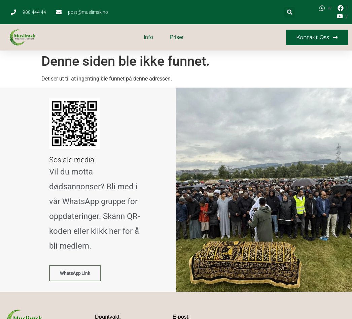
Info (148, 37)
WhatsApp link (75, 273)
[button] (289, 12)
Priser (176, 37)
